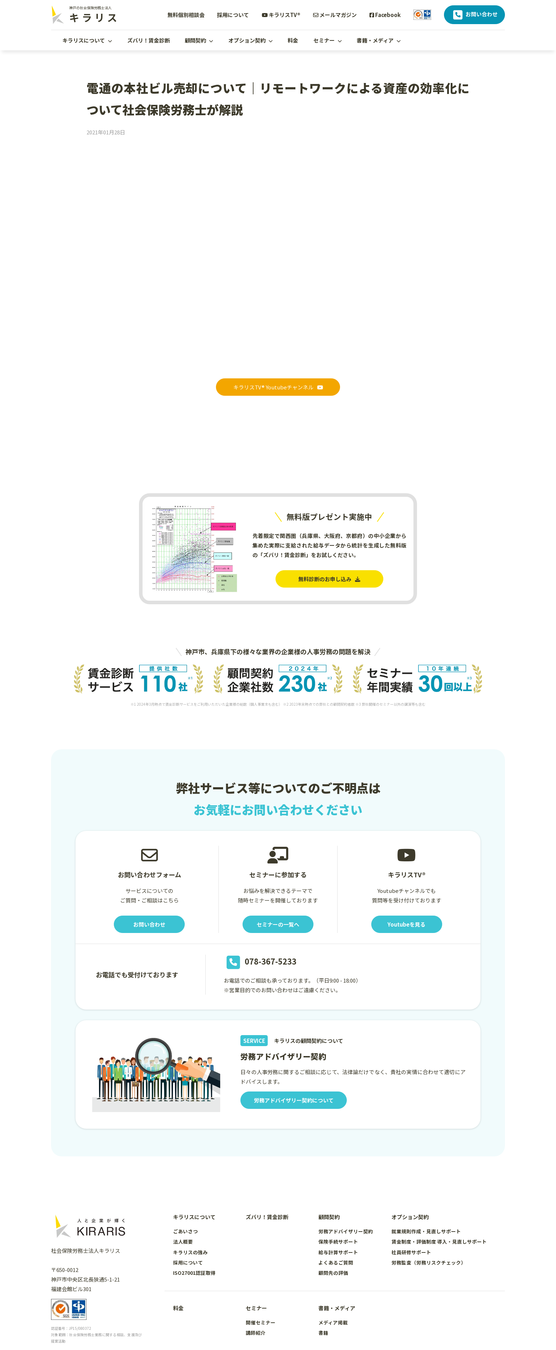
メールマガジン (335, 14)
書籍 (323, 1332)
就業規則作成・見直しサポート (426, 1231)
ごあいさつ (185, 1231)
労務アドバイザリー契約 (345, 1231)
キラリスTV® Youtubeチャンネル (278, 387)
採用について (233, 14)
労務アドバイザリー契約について (294, 1100)
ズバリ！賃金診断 (148, 40)
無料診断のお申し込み (329, 579)
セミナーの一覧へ (278, 924)
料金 (293, 40)
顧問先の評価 (333, 1272)
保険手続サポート (338, 1241)
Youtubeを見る (407, 924)
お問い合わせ (474, 15)
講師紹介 (256, 1332)
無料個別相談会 (186, 14)
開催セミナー (261, 1322)
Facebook (385, 14)
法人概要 (183, 1241)
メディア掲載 (333, 1322)
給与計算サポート (338, 1252)
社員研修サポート (411, 1252)
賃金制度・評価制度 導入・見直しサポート (439, 1241)
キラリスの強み (190, 1252)
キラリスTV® (281, 14)
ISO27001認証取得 (194, 1272)
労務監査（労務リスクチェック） (428, 1262)
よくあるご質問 (335, 1262)
